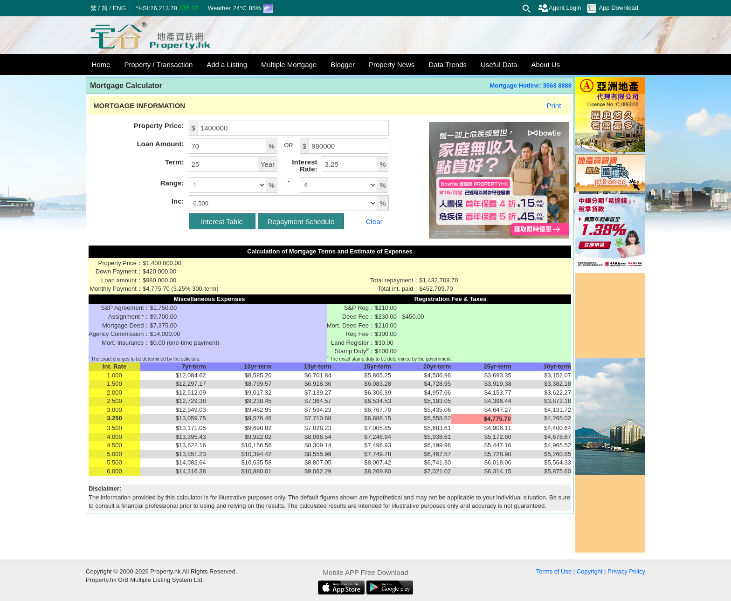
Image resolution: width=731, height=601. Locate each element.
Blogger (343, 64)
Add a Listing (227, 64)
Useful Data (499, 64)
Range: (172, 182)
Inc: (178, 201)
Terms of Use (554, 571)
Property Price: (159, 125)
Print (553, 105)
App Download (612, 8)
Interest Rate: (304, 165)
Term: (174, 161)
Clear (374, 221)
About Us (545, 64)
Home (101, 64)
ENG (119, 8)
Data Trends (447, 64)
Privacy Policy (626, 571)
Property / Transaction (158, 64)
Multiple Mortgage (289, 64)
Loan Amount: (160, 143)
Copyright (590, 571)
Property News (391, 64)
